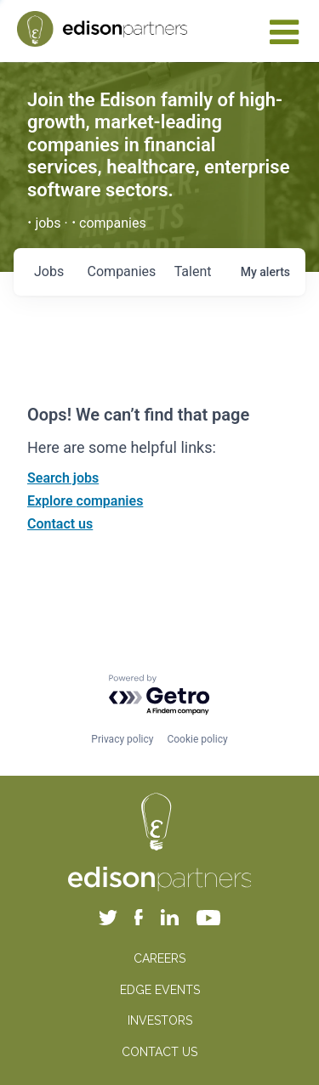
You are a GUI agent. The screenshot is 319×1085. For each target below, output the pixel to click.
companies (122, 271)
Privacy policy (122, 739)
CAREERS (159, 958)
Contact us (60, 524)
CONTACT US (159, 1052)
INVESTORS (160, 1020)
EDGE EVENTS (160, 990)
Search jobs (63, 478)
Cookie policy (197, 739)
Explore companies (85, 501)
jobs (49, 271)
